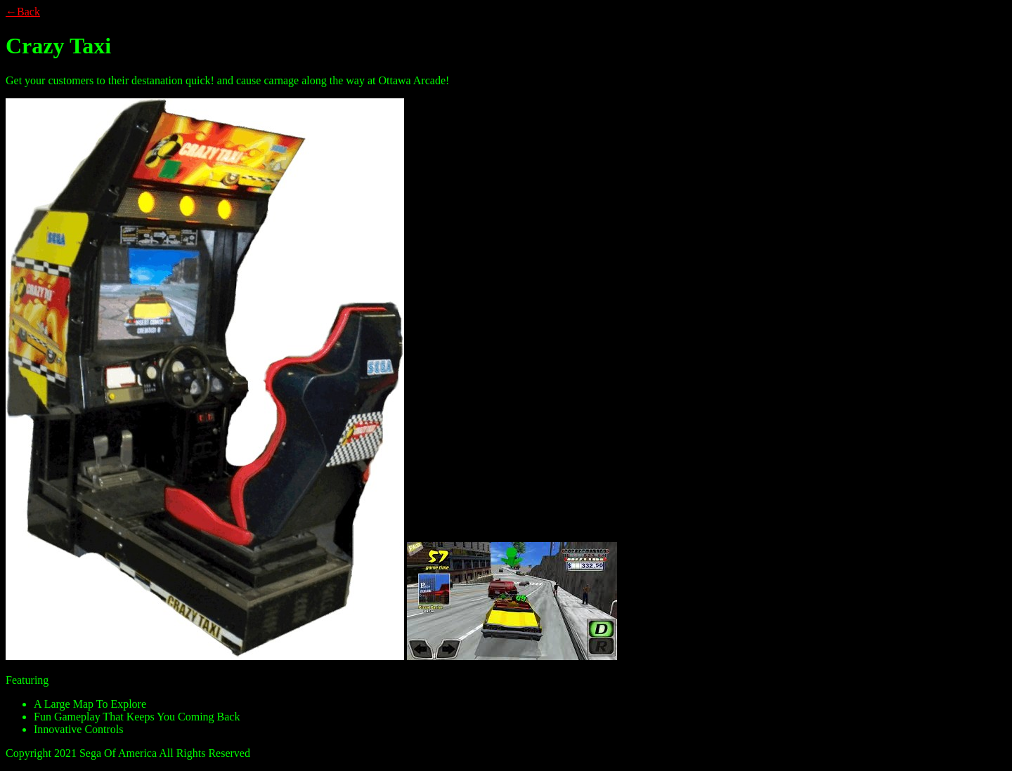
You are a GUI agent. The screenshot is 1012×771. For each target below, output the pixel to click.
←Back (23, 12)
